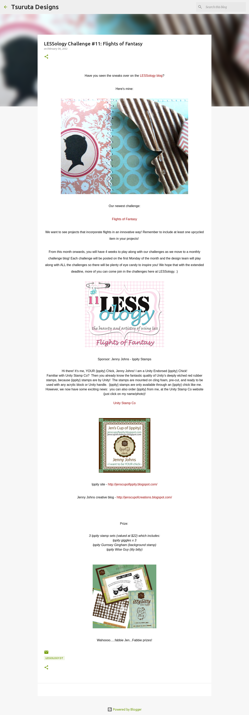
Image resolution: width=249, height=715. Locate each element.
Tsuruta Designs (35, 6)
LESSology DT (54, 658)
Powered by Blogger (124, 709)
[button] (46, 57)
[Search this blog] (225, 7)
